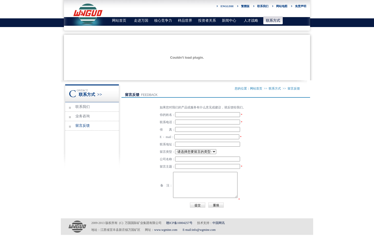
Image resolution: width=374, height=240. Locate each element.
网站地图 (281, 6)
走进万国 (141, 20)
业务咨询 (82, 116)
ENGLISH (227, 6)
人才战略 (251, 20)
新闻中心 (229, 20)
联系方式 (273, 20)
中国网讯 (218, 223)
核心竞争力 (163, 20)
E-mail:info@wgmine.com (199, 230)
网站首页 (119, 20)
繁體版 (245, 6)
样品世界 (185, 20)
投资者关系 (207, 20)
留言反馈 (82, 126)
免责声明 (300, 6)
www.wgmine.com (165, 230)
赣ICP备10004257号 (179, 223)
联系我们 (262, 6)
